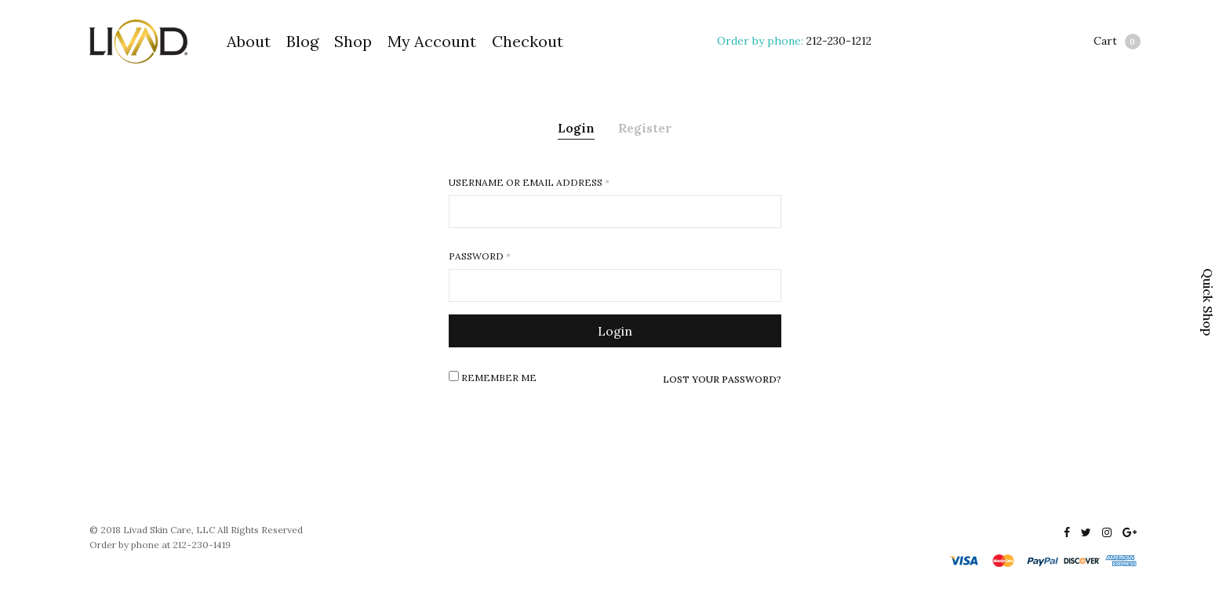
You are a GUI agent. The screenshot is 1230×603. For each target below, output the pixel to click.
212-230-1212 (839, 41)
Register (645, 128)
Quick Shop (1208, 302)
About (249, 41)
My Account (432, 41)
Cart (1117, 41)
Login (576, 128)
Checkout (527, 41)
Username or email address (529, 182)
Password (480, 256)
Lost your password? (722, 379)
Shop (353, 41)
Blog (302, 41)
